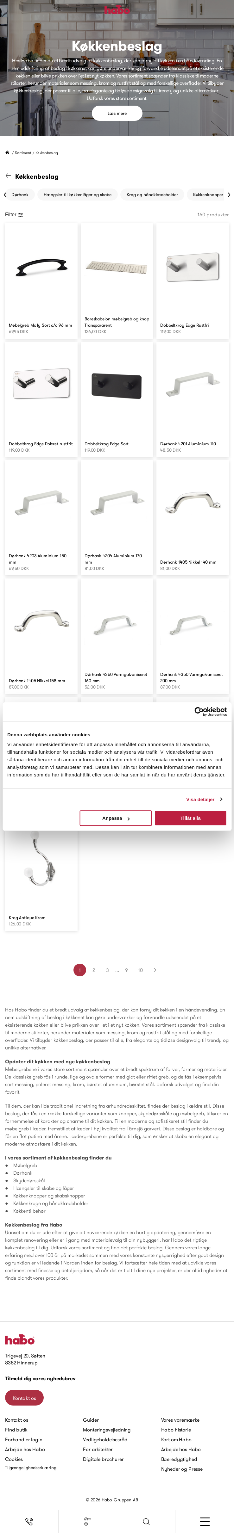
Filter (14, 214)
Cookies (14, 1459)
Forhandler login (23, 1439)
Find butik (16, 1429)
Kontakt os (24, 1398)
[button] (146, 1521)
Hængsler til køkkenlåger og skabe (77, 194)
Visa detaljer (200, 799)
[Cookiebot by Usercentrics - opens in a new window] (199, 711)
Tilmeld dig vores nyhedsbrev (40, 1378)
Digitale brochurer (103, 1459)
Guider (90, 1420)
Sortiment (23, 152)
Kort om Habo (176, 1439)
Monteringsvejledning (107, 1429)
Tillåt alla (190, 818)
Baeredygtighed (179, 1459)
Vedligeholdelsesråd (105, 1439)
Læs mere (117, 113)
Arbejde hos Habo (25, 1449)
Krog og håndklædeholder (152, 194)
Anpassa (116, 818)
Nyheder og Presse (182, 1469)
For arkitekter (98, 1449)
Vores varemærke (180, 1420)
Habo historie (176, 1429)
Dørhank (19, 194)
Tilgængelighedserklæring (30, 1467)
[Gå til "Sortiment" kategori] (12, 176)
